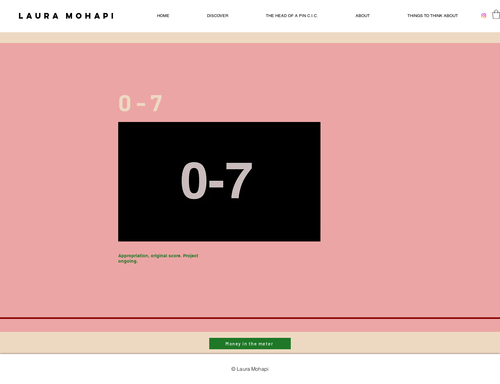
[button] (496, 14)
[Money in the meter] (250, 343)
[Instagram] (484, 16)
